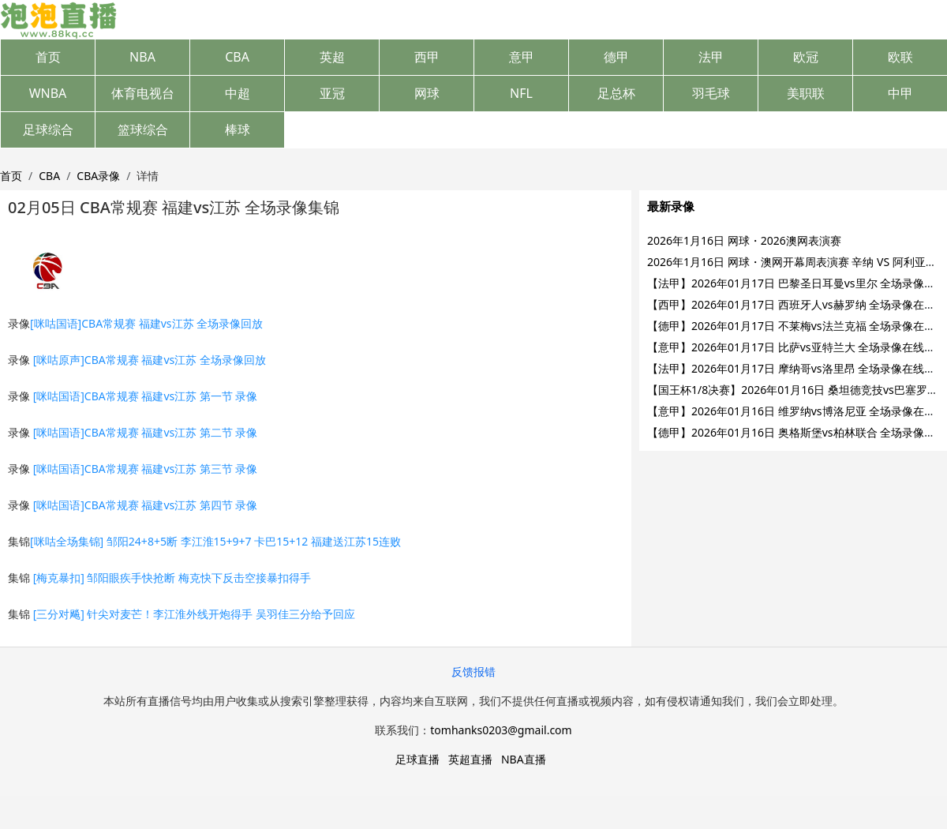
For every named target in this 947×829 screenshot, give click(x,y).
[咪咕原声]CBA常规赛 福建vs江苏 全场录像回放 (149, 359)
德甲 (616, 57)
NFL (521, 93)
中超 (237, 93)
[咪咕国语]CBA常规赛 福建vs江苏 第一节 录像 (145, 395)
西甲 (427, 57)
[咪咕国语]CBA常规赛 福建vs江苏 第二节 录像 (145, 432)
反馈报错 (473, 671)
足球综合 (48, 129)
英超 (332, 57)
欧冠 (805, 57)
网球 (427, 93)
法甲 (711, 57)
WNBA (48, 93)
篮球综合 (143, 129)
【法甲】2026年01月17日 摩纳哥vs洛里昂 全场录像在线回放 (796, 368)
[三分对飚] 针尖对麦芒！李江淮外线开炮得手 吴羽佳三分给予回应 (194, 613)
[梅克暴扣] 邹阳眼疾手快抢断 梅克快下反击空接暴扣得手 (172, 577)
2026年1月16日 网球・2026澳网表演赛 (744, 240)
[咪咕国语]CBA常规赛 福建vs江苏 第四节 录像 (145, 504)
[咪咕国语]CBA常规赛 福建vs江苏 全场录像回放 (146, 323)
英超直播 (470, 759)
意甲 (521, 57)
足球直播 (417, 759)
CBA (237, 57)
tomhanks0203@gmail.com (500, 729)
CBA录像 (98, 175)
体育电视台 (142, 93)
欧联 (900, 57)
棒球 (237, 129)
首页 (48, 57)
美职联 (806, 93)
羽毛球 (711, 93)
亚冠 (332, 93)
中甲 (900, 93)
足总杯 (616, 93)
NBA (142, 57)
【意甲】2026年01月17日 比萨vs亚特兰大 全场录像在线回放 (796, 346)
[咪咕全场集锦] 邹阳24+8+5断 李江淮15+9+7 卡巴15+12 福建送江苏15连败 (215, 541)
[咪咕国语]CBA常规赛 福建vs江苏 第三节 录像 (145, 468)
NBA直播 (523, 759)
